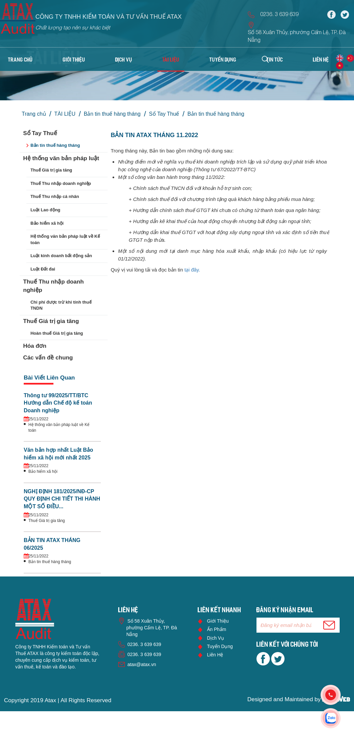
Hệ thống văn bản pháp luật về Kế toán (65, 239)
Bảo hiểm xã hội (46, 223)
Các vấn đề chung (48, 357)
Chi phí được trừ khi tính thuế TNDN (60, 305)
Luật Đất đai (42, 269)
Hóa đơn (34, 345)
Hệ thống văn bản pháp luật (61, 158)
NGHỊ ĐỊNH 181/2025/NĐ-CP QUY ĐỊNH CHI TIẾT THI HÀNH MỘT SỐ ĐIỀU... (62, 499)
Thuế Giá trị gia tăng (51, 170)
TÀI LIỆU (64, 114)
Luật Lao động (45, 209)
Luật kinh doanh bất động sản (61, 255)
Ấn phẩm (216, 629)
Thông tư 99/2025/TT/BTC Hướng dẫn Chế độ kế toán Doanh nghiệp (58, 403)
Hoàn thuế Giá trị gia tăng (56, 333)
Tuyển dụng (220, 646)
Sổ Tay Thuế (164, 114)
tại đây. (192, 270)
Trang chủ (20, 60)
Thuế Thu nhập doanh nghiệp (60, 183)
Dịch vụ (215, 638)
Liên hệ (215, 654)
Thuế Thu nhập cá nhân (54, 196)
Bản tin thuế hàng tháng (112, 114)
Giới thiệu (218, 621)
